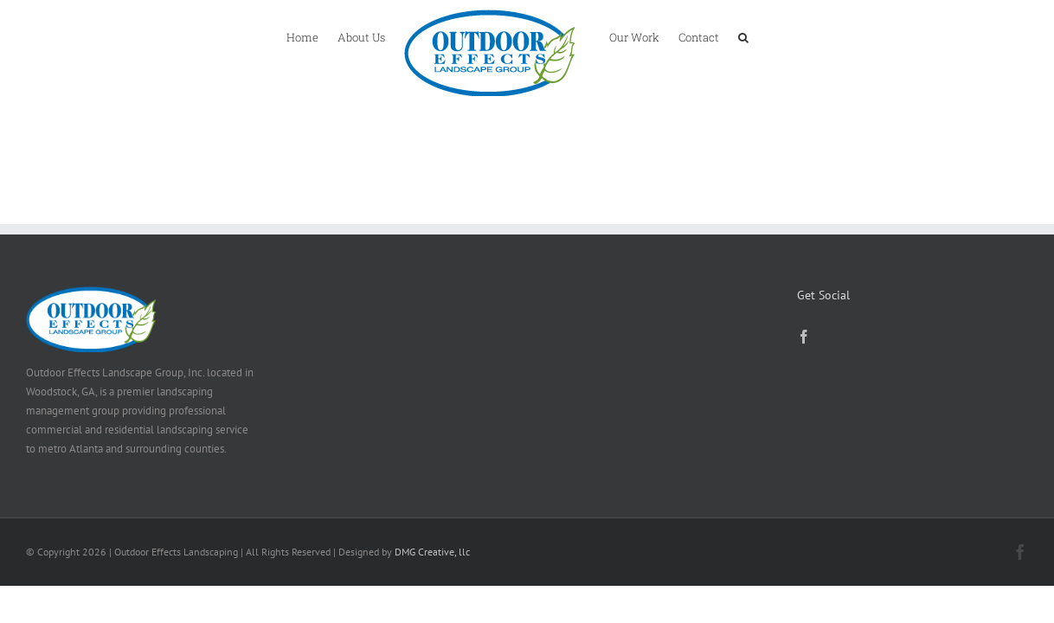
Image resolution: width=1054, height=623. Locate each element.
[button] (784, 36)
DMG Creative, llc (432, 551)
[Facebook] (804, 337)
